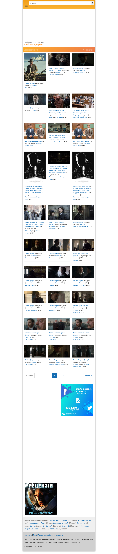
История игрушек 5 (60, 523)
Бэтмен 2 (65, 526)
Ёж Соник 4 (47, 526)
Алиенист (58, 72)
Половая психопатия (79, 285)
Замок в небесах (54, 74)
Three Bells (60, 117)
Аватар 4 (53, 529)
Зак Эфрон (76, 110)
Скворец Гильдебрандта (80, 226)
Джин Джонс (39, 188)
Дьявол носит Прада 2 (58, 520)
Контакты (28, 535)
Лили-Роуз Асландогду (31, 224)
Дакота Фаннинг (53, 68)
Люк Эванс (58, 70)
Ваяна (32, 526)
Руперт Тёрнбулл (35, 226)
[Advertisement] (59, 24)
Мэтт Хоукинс (60, 113)
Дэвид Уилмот (88, 360)
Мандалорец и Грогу (37, 523)
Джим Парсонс (84, 110)
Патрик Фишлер (37, 186)
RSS (35, 535)
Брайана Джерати (33, 44)
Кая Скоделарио (54, 137)
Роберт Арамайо (36, 193)
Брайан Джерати (30, 83)
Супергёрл (81, 523)
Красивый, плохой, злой (80, 117)
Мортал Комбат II (84, 520)
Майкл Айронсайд (30, 333)
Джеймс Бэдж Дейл (31, 190)
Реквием (51, 285)
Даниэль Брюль (77, 305)
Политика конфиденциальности (50, 535)
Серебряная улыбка (79, 72)
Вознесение (52, 310)
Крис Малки (28, 186)
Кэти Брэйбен (40, 222)
